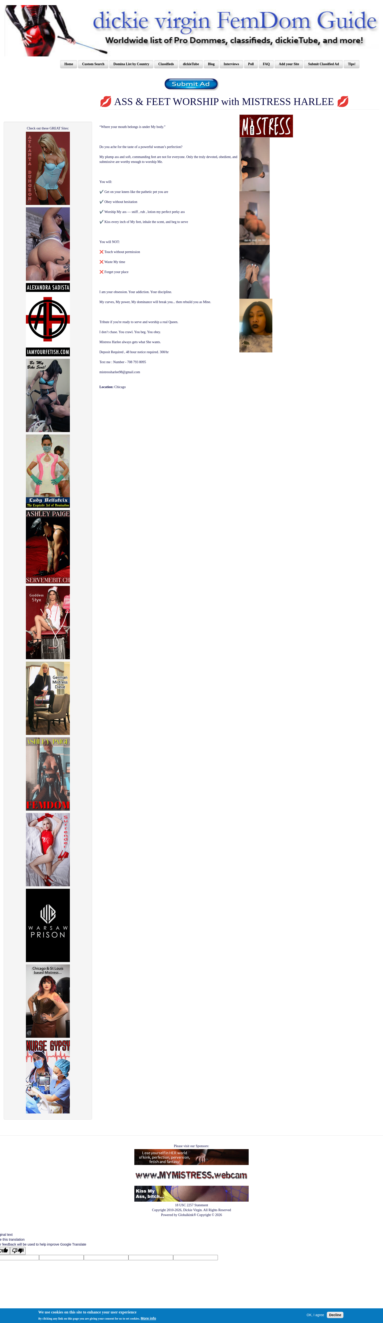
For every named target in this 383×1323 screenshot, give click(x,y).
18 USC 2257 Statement (191, 1205)
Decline (335, 1315)
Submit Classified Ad (323, 64)
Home (68, 64)
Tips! (351, 64)
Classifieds (166, 64)
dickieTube (191, 64)
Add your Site (289, 64)
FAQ (266, 64)
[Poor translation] (18, 1251)
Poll (251, 64)
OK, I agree (315, 1315)
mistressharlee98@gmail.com (119, 372)
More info (148, 1318)
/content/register (191, 84)
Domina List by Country (131, 64)
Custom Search (93, 64)
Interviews (231, 64)
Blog (211, 64)
